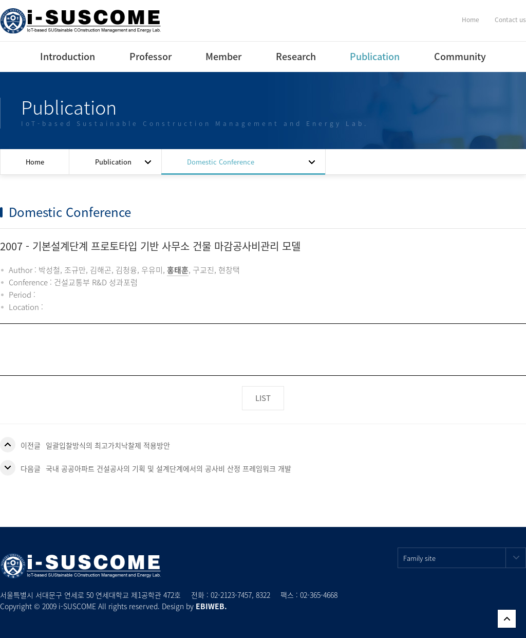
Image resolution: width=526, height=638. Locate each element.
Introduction (67, 56)
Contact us (510, 19)
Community (460, 56)
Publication (375, 56)
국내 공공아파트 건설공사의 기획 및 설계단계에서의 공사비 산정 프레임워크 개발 (168, 468)
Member (223, 56)
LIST (263, 398)
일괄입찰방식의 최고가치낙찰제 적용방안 (108, 445)
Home (470, 19)
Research (296, 56)
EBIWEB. (211, 606)
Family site (464, 558)
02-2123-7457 (231, 595)
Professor (150, 56)
